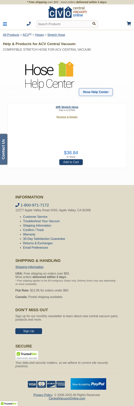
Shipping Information (37, 225)
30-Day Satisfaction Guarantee (44, 238)
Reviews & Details (67, 117)
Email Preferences (35, 247)
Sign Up (28, 331)
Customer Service (35, 216)
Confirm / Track (33, 230)
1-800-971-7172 (32, 205)
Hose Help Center (95, 92)
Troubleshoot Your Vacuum (41, 221)
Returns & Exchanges (38, 243)
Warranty (29, 234)
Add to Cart (71, 162)
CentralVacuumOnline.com (67, 398)
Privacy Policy (43, 395)
